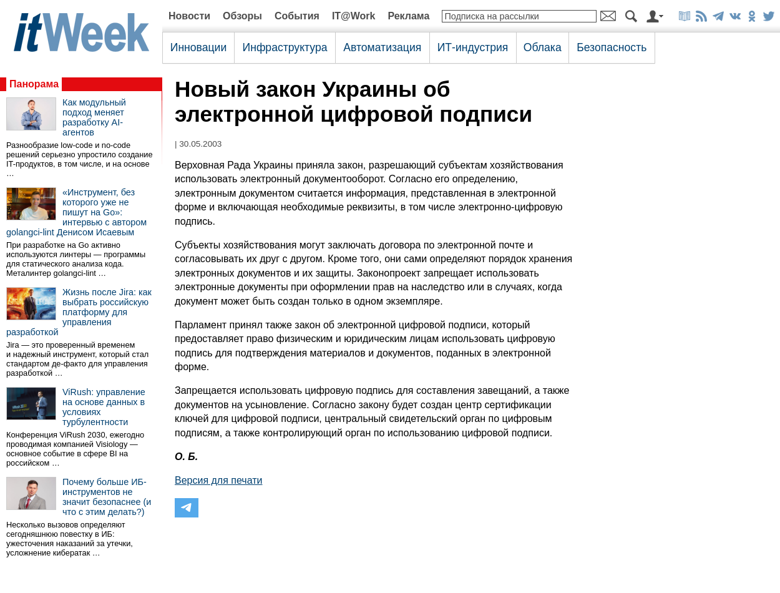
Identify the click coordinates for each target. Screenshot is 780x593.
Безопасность (611, 47)
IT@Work (354, 16)
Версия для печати (218, 480)
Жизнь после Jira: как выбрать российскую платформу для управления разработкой (79, 312)
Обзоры (242, 16)
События (297, 16)
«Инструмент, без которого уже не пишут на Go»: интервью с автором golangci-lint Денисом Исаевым (76, 212)
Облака (543, 47)
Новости (189, 16)
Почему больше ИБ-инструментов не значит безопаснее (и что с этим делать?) (106, 497)
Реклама (408, 16)
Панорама (34, 84)
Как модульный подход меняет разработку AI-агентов (94, 117)
